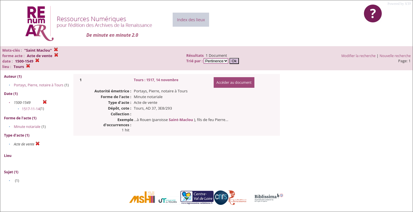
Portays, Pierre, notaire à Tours (38, 85)
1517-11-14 (31, 108)
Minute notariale (27, 126)
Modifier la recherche (358, 55)
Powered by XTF (399, 4)
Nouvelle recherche (395, 55)
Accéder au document (234, 82)
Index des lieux (191, 19)
